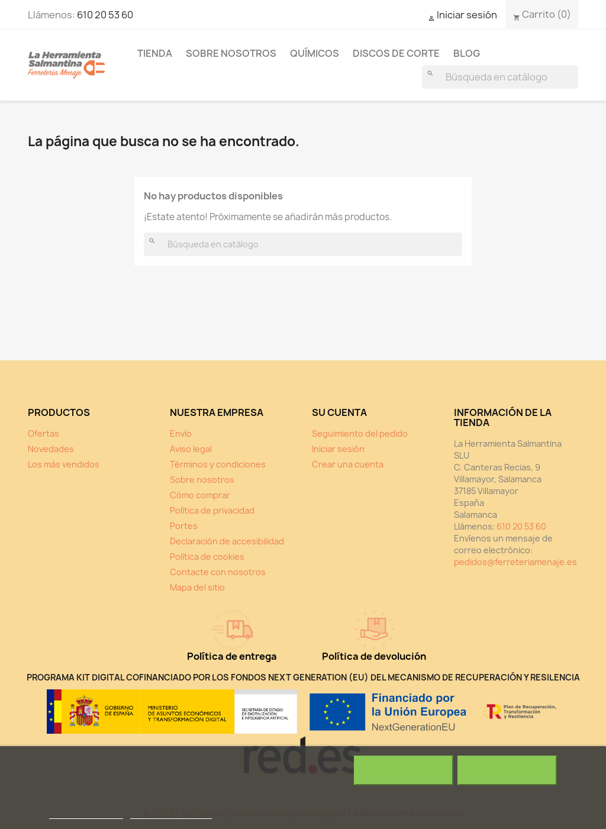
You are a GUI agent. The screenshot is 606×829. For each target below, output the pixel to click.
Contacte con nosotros (218, 572)
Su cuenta (339, 412)
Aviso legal (191, 448)
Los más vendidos (63, 464)
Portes (184, 525)
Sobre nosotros (231, 53)
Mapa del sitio (197, 587)
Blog (466, 53)
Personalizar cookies (171, 813)
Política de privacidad (212, 510)
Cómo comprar (200, 495)
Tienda (154, 53)
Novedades (51, 448)
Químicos (314, 53)
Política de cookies (207, 556)
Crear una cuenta (347, 464)
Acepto (507, 770)
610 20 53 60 (105, 14)
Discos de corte (396, 53)
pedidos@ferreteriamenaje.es (515, 561)
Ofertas (43, 433)
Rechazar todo (403, 770)
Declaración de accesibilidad (227, 541)
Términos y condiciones (218, 464)
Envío (181, 433)
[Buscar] (500, 77)
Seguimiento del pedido (360, 433)
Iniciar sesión (338, 448)
